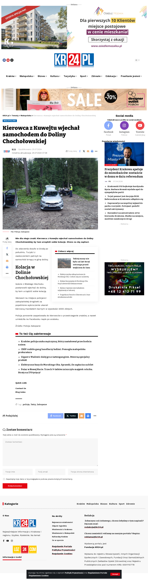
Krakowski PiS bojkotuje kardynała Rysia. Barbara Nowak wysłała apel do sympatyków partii (124, 189)
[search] (125, 60)
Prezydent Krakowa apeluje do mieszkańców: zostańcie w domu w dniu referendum (124, 173)
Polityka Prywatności (63, 550)
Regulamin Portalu (62, 546)
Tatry (33, 404)
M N (14, 149)
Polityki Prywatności (74, 573)
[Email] (88, 151)
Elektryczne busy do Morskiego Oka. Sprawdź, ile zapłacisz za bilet (57, 364)
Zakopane (42, 404)
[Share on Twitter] (84, 151)
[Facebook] (108, 128)
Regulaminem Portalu (97, 573)
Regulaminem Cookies (39, 576)
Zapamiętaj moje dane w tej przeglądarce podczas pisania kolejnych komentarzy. (39, 479)
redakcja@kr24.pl (93, 527)
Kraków (122, 165)
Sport (121, 504)
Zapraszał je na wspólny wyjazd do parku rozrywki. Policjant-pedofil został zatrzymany (124, 206)
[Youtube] (140, 128)
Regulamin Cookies (62, 553)
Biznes (103, 504)
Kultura (113, 504)
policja (26, 404)
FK (110, 181)
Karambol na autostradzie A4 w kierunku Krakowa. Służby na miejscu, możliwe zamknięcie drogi (124, 216)
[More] (96, 151)
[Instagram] (124, 128)
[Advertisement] (124, 242)
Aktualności (110, 165)
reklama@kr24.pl (93, 537)
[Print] (92, 151)
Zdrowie (130, 504)
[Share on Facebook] (80, 151)
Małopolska (10, 121)
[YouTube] (7, 541)
